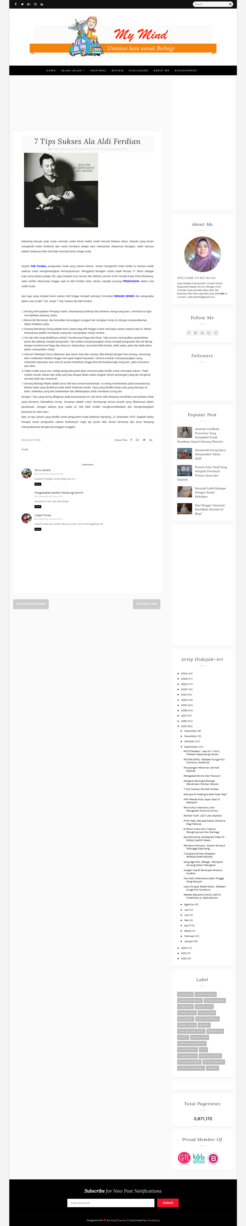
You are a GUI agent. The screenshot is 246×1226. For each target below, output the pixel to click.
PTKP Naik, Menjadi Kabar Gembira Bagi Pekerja (204, 822)
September (191, 746)
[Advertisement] (87, 105)
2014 (184, 948)
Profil (124, 149)
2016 (184, 721)
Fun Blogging (215, 1000)
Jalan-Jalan (71, 70)
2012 (184, 958)
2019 (184, 705)
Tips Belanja (187, 1056)
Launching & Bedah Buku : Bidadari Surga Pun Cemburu (205, 888)
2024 (184, 678)
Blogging (185, 994)
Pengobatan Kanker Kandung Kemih (59, 492)
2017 (184, 715)
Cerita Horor (205, 994)
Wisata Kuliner (189, 1062)
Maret (188, 930)
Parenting (215, 1031)
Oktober (189, 741)
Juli (186, 909)
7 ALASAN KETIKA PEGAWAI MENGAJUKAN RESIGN (199, 855)
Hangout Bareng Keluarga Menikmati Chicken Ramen (201, 782)
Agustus (189, 904)
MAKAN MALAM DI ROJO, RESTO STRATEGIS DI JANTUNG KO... (202, 896)
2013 (184, 953)
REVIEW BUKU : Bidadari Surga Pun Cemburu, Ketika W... (204, 761)
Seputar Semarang (192, 1043)
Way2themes (119, 1220)
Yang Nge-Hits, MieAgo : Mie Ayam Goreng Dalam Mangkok (203, 863)
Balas (37, 484)
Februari (189, 936)
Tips (203, 1049)
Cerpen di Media (190, 1000)
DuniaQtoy (153, 1220)
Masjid (204, 1025)
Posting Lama (146, 603)
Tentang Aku (187, 1049)
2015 (184, 726)
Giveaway (185, 1006)
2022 (184, 689)
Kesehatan (206, 1013)
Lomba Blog (187, 1025)
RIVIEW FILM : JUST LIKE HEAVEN (203, 815)
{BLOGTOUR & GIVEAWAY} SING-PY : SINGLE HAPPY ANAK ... (204, 839)
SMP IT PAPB (199, 1037)
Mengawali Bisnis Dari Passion (202, 775)
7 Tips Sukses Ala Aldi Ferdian (201, 789)
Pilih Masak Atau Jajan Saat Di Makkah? (202, 801)
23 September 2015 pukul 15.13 (49, 519)
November (190, 736)
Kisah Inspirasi (112, 149)
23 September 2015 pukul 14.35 (50, 496)
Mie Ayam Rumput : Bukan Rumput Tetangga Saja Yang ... (204, 847)
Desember (190, 731)
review (212, 1068)
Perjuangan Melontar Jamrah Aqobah (201, 769)
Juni (187, 915)
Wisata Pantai (213, 1062)
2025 (184, 673)
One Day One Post (191, 1031)
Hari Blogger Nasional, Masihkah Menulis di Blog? (210, 509)
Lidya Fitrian (43, 515)
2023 (184, 684)
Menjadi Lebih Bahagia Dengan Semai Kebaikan (210, 492)
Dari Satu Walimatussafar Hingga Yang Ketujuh (204, 880)
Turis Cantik (43, 470)
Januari (189, 941)
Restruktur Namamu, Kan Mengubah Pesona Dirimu (201, 809)
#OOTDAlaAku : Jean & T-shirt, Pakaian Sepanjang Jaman (202, 753)
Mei (186, 920)
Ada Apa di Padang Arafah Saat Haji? (205, 794)
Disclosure (138, 70)
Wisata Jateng (210, 1056)
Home (51, 70)
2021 (184, 694)
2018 (184, 710)
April (187, 925)
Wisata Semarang (191, 1068)
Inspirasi (98, 70)
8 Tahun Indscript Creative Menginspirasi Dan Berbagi (201, 830)
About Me (161, 70)
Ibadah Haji (204, 1006)
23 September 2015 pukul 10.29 (50, 474)
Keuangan (185, 1019)
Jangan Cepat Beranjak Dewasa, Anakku (203, 872)
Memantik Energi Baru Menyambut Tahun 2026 (210, 454)
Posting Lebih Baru (30, 603)
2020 (184, 700)
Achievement (186, 70)
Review (118, 70)
